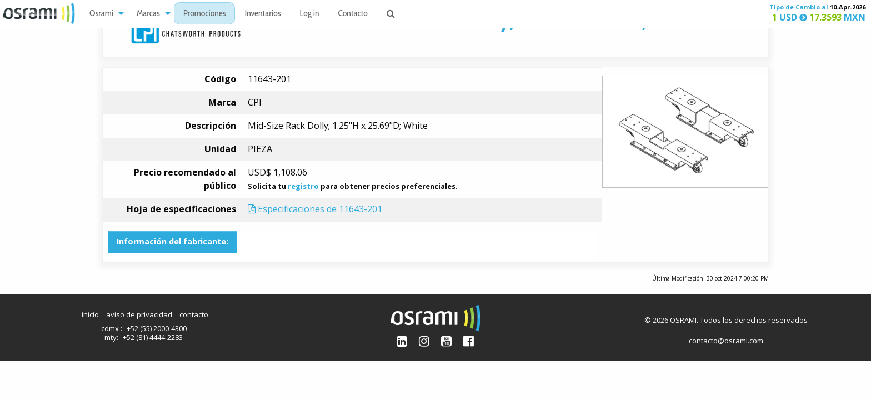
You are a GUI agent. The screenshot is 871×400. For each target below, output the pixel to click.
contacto (193, 314)
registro (303, 186)
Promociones (204, 14)
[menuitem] (103, 14)
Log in (309, 14)
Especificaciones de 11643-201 (315, 209)
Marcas (148, 14)
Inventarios (262, 14)
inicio (90, 314)
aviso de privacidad (139, 314)
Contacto (353, 14)
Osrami (101, 14)
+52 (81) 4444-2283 (153, 337)
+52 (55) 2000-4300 (157, 328)
